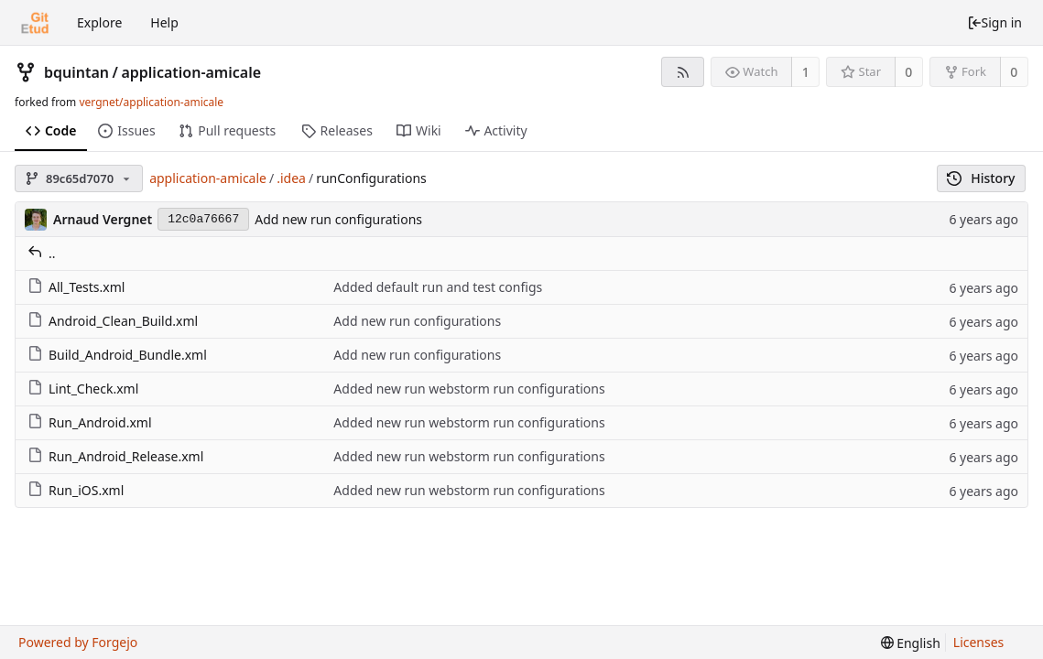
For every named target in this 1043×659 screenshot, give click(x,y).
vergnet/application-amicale (151, 102)
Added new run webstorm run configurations (468, 388)
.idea (291, 178)
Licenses (979, 642)
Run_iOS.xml (75, 490)
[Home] (34, 22)
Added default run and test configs (437, 287)
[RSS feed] (682, 72)
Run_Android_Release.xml (115, 456)
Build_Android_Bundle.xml (117, 354)
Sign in (994, 22)
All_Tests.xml (76, 287)
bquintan (76, 72)
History (981, 178)
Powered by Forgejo (77, 642)
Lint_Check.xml (82, 388)
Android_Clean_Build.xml (112, 321)
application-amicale (191, 72)
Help (164, 22)
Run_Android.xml (89, 422)
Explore (99, 22)
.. (41, 253)
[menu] (910, 643)
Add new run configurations (338, 219)
